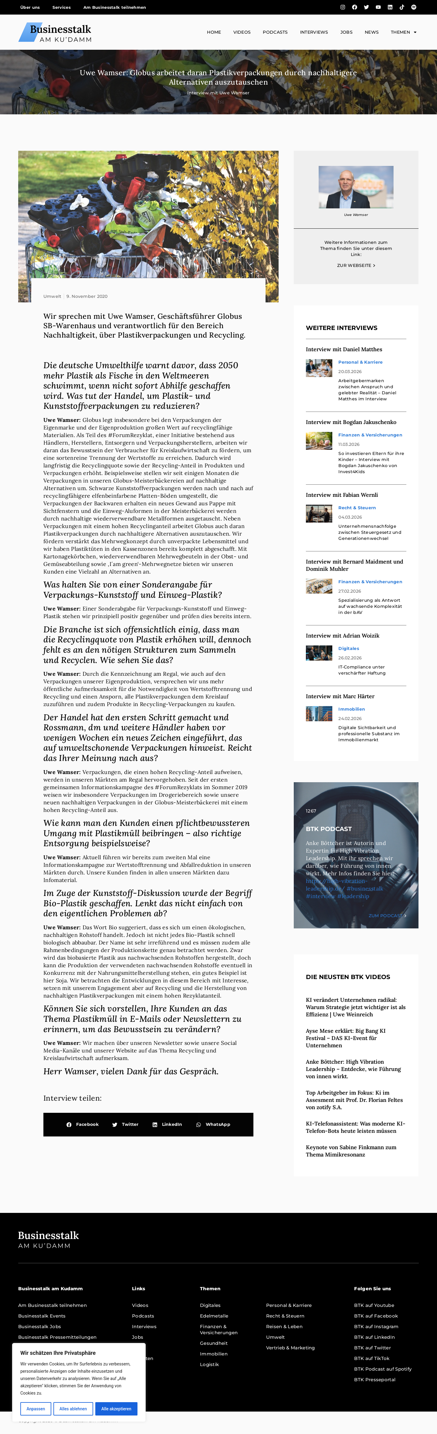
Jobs (346, 32)
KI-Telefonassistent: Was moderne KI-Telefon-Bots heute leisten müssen (355, 1127)
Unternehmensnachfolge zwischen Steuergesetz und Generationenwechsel (369, 532)
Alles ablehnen (73, 1408)
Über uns (30, 7)
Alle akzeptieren (116, 1408)
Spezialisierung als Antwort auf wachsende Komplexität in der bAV (370, 606)
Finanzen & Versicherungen (370, 435)
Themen (404, 32)
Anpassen (35, 1408)
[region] (79, 1383)
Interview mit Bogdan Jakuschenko (351, 422)
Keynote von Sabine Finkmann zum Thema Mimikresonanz (351, 1151)
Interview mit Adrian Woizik (342, 635)
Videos (242, 32)
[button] (82, 1125)
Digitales (348, 648)
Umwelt (52, 296)
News (372, 32)
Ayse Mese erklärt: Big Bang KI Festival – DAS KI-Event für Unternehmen (346, 1038)
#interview (320, 896)
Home (214, 32)
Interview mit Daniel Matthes (344, 349)
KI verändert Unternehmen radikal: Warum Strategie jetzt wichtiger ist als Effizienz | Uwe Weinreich (356, 1007)
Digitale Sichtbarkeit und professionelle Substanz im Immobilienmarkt (369, 733)
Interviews (314, 32)
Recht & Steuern (357, 507)
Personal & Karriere (360, 362)
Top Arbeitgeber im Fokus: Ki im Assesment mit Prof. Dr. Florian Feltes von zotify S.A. (354, 1100)
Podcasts (275, 32)
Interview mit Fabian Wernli (342, 494)
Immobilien (351, 709)
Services (61, 7)
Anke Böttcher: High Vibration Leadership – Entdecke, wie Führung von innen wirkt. (353, 1069)
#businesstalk (365, 888)
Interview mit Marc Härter (340, 696)
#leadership (353, 896)
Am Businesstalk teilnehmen (114, 7)
